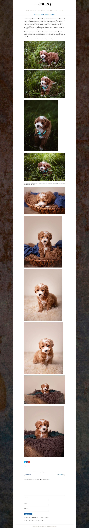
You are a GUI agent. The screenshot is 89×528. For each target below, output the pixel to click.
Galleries (33, 10)
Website (26, 508)
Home (27, 10)
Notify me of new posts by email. (34, 520)
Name (26, 497)
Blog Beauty (54, 526)
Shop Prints (50, 10)
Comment (26, 481)
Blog (55, 10)
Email (26, 503)
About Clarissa (41, 10)
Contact (61, 10)
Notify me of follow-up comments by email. (37, 517)
